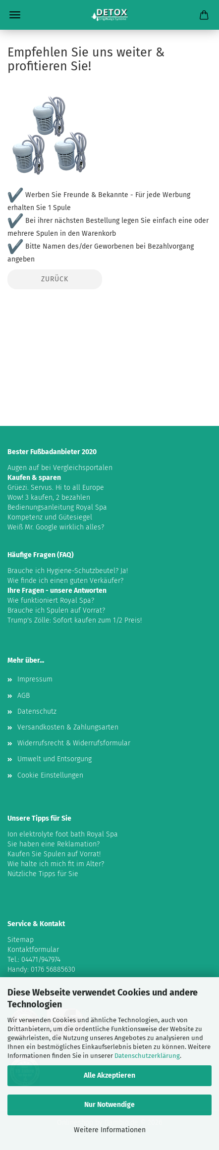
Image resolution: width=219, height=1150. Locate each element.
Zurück (54, 279)
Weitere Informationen (110, 1130)
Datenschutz (36, 711)
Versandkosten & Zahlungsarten (67, 727)
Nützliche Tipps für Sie (42, 874)
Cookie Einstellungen (50, 775)
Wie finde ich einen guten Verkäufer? (65, 580)
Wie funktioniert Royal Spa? (50, 600)
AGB (23, 695)
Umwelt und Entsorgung (54, 759)
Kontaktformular (33, 949)
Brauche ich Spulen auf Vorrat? (56, 610)
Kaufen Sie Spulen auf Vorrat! (54, 854)
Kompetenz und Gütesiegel (49, 517)
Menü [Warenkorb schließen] (14, 14)
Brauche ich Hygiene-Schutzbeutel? (62, 571)
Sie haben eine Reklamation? (53, 844)
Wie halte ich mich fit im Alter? (55, 864)
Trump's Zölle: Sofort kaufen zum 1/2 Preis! (74, 620)
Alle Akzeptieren (109, 1075)
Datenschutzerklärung (147, 1055)
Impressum (35, 679)
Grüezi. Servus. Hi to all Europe (55, 487)
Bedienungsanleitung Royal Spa (57, 507)
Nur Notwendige (109, 1104)
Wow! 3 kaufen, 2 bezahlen (48, 497)
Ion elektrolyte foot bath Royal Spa (62, 834)
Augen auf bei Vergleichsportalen (59, 468)
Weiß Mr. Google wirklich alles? (55, 527)
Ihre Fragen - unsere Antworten (57, 590)
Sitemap (20, 940)
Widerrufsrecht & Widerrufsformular (73, 743)
